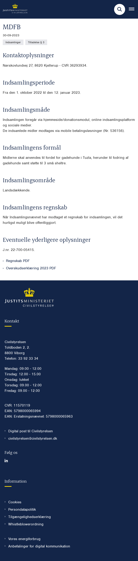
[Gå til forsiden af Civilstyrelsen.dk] (13, 9)
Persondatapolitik (22, 509)
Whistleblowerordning (25, 524)
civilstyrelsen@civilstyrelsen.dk (32, 438)
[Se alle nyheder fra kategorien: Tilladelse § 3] (36, 42)
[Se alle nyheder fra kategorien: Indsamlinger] (13, 42)
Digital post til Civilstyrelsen (30, 431)
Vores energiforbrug (24, 539)
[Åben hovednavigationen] (133, 9)
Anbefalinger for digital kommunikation (39, 546)
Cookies (14, 502)
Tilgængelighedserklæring (29, 517)
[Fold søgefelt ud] (119, 9)
